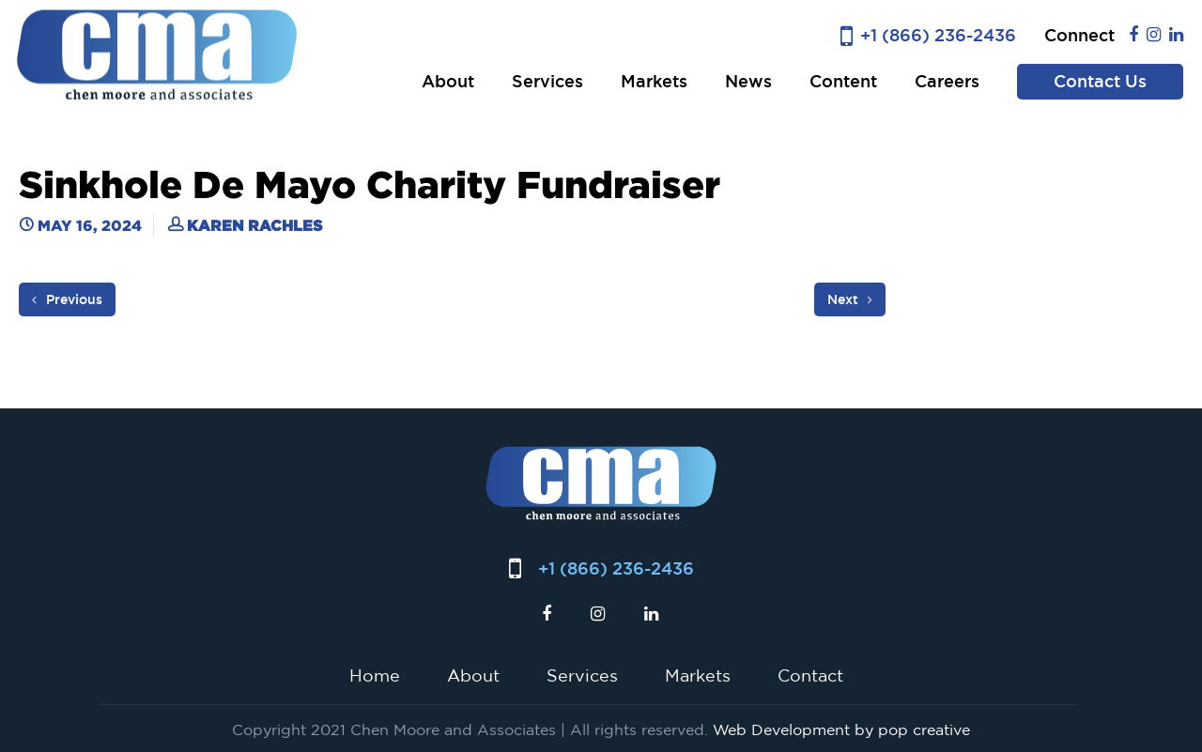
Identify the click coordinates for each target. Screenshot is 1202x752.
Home (374, 675)
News (748, 81)
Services (547, 81)
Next (849, 299)
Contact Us (1100, 81)
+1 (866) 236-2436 (938, 35)
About (448, 81)
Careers (947, 81)
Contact (810, 675)
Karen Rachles (254, 225)
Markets (654, 81)
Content (843, 81)
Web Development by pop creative (841, 729)
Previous (67, 299)
